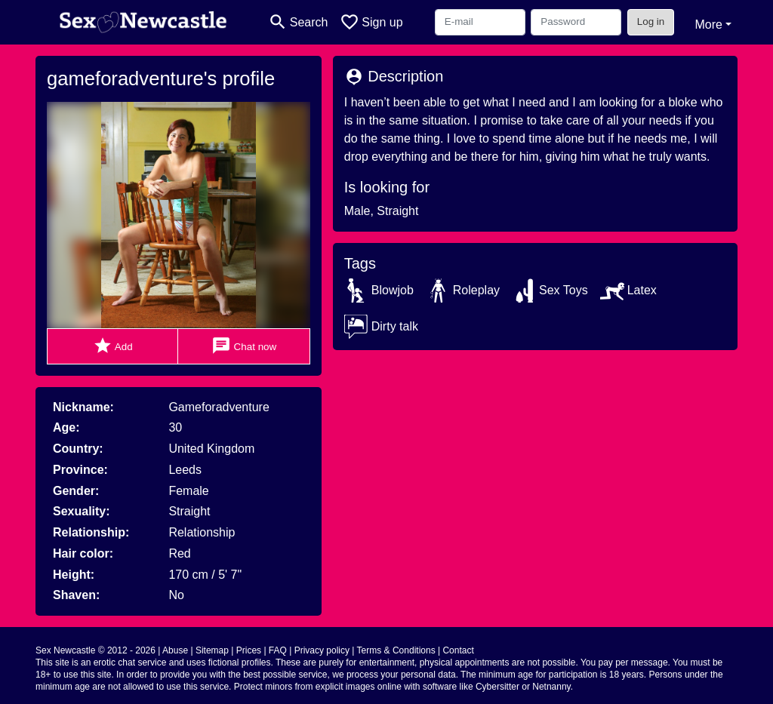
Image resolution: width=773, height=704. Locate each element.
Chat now (243, 346)
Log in (651, 21)
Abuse (175, 650)
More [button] (708, 24)
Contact (457, 650)
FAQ (278, 650)
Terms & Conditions (396, 650)
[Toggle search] (298, 22)
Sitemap (212, 650)
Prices (248, 650)
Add (113, 346)
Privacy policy (322, 650)
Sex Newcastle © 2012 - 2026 (95, 650)
